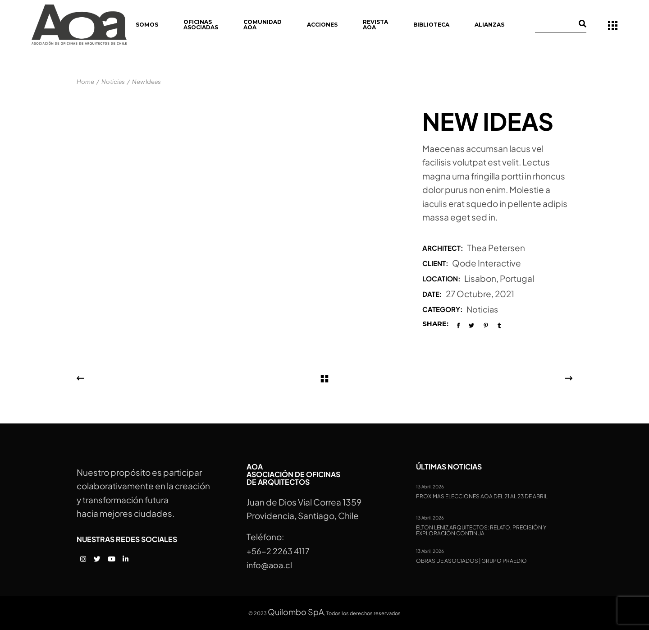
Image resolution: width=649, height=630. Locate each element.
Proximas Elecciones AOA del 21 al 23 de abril (482, 496)
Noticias (482, 309)
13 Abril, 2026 (430, 486)
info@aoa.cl (269, 565)
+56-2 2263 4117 (278, 551)
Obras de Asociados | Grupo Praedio (471, 561)
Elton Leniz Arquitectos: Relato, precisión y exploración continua (481, 530)
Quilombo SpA (296, 612)
